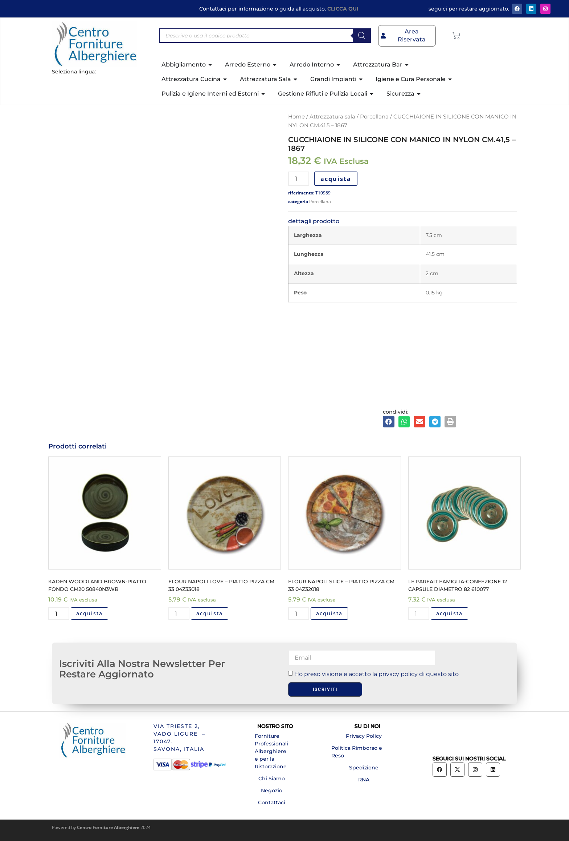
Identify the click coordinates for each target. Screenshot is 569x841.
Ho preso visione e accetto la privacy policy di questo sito (376, 674)
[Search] (362, 35)
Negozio (271, 790)
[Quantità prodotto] (298, 179)
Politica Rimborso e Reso (356, 752)
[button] (388, 421)
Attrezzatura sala (332, 116)
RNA (363, 779)
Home (296, 116)
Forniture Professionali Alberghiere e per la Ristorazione (271, 751)
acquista (335, 179)
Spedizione (363, 767)
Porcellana (374, 116)
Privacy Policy (364, 736)
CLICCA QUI (343, 8)
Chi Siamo (271, 778)
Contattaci (271, 802)
